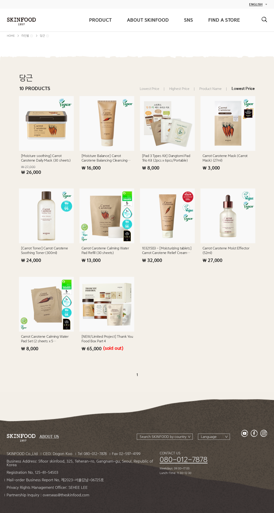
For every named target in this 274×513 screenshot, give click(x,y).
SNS (188, 20)
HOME (11, 35)
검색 (264, 19)
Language (209, 437)
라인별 (25, 35)
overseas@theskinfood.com (66, 495)
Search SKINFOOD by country (163, 437)
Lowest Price (149, 89)
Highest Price (179, 89)
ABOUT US (49, 436)
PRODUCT (100, 20)
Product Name (210, 89)
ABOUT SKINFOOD (148, 20)
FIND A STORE (224, 20)
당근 (42, 35)
